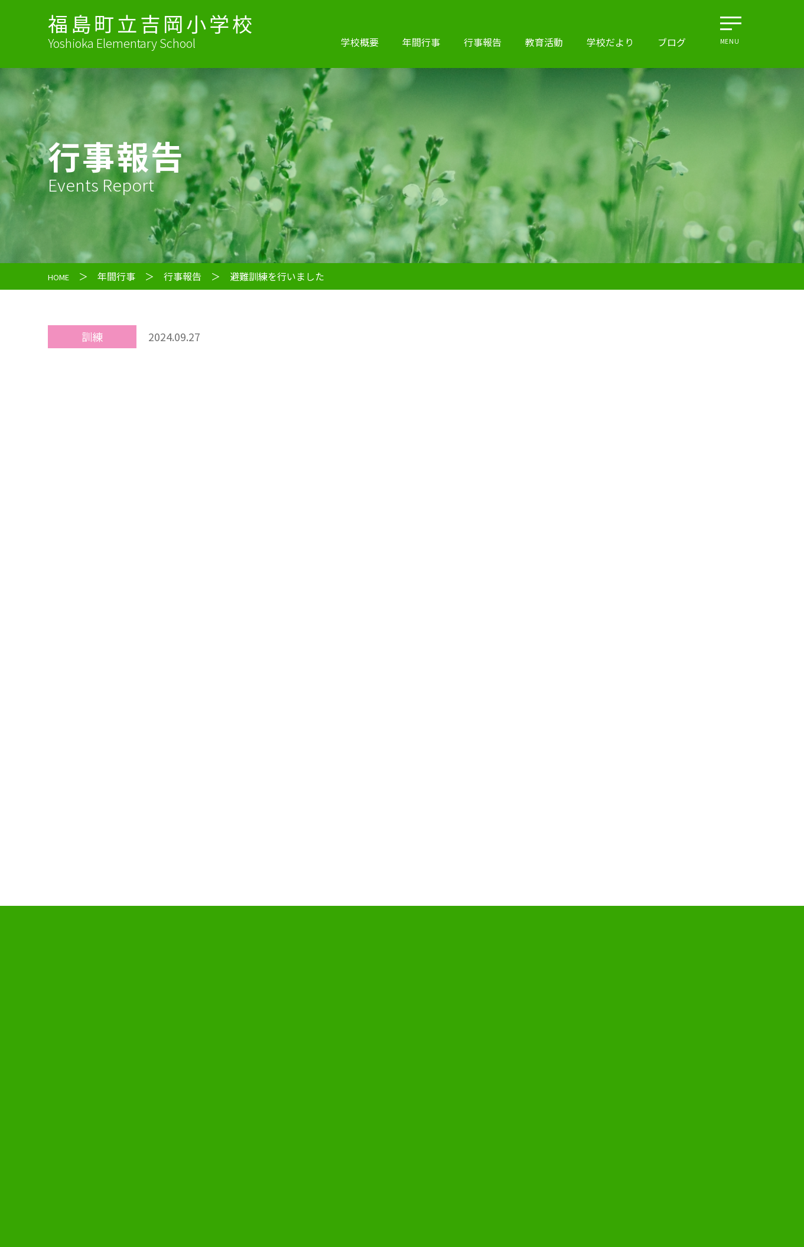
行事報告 (483, 42)
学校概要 (360, 42)
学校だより (610, 42)
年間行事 (421, 42)
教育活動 (544, 42)
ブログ (671, 42)
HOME (61, 276)
